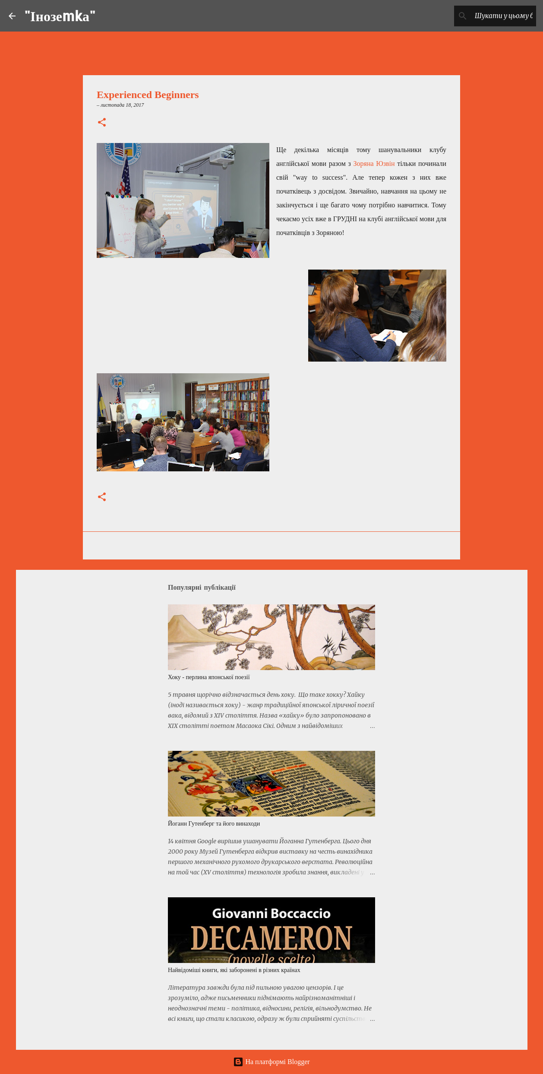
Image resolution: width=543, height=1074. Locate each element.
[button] (102, 123)
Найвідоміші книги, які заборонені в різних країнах (234, 970)
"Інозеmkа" (59, 16)
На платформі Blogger (271, 1061)
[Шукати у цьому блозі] (490, 16)
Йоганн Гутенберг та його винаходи (214, 823)
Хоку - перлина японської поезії (209, 677)
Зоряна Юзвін (374, 163)
